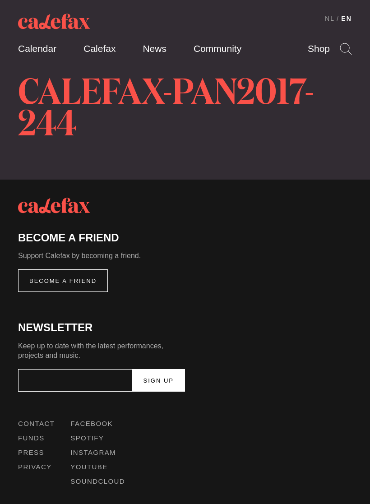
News (154, 48)
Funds (31, 438)
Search (346, 49)
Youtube (88, 467)
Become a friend (63, 280)
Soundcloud (97, 481)
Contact (36, 423)
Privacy (35, 467)
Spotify (87, 438)
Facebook (91, 423)
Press (31, 452)
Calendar (37, 48)
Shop (319, 48)
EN (346, 18)
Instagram (93, 452)
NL (330, 18)
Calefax (99, 48)
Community (217, 48)
